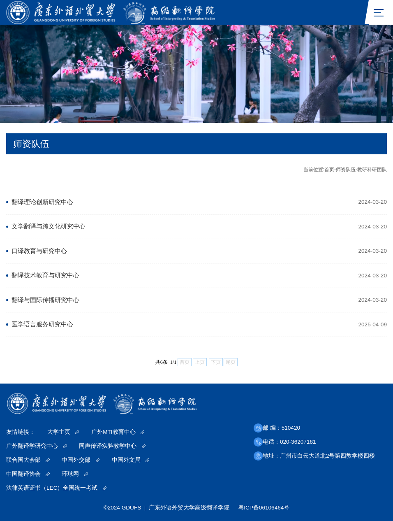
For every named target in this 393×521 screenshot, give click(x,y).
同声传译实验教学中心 (112, 446)
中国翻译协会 (28, 474)
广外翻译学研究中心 (36, 446)
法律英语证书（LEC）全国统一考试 (56, 488)
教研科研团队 (372, 169)
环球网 (75, 474)
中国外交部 (80, 460)
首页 (329, 169)
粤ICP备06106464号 (263, 508)
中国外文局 (131, 460)
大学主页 (63, 432)
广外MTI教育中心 (117, 432)
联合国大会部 (28, 460)
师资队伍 (346, 169)
